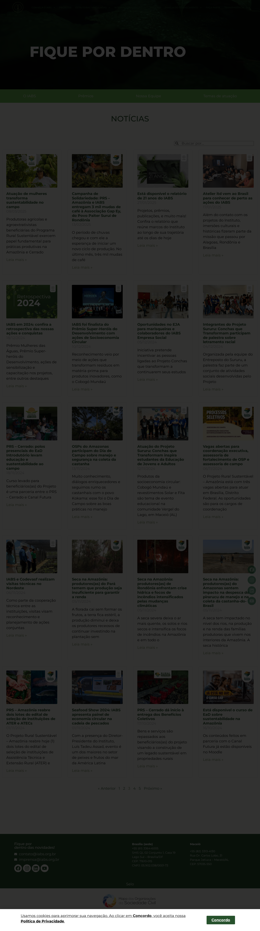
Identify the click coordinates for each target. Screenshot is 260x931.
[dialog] (130, 465)
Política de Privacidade (42, 921)
